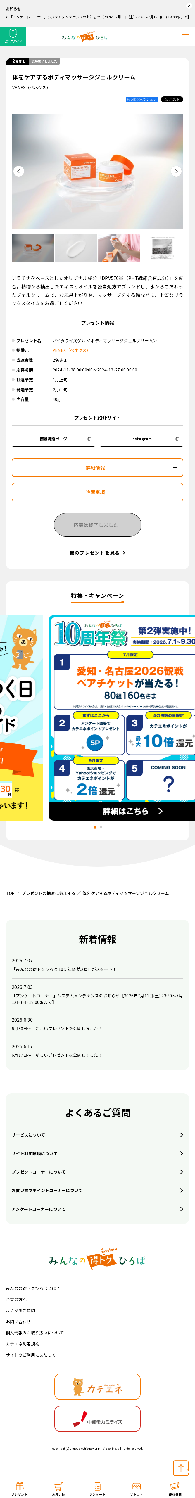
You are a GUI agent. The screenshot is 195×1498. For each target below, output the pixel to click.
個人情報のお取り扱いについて (35, 1333)
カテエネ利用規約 (22, 1344)
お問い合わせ (18, 1321)
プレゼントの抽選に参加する (48, 893)
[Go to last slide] (18, 171)
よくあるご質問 (20, 1310)
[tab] (94, 827)
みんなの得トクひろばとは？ (33, 1288)
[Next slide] (176, 171)
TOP (10, 893)
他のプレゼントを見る (95, 552)
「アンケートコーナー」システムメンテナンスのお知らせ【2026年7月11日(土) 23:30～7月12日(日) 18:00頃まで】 (99, 16)
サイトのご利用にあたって (31, 1355)
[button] (33, 248)
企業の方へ (16, 1299)
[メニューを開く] (185, 36)
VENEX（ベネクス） (72, 350)
